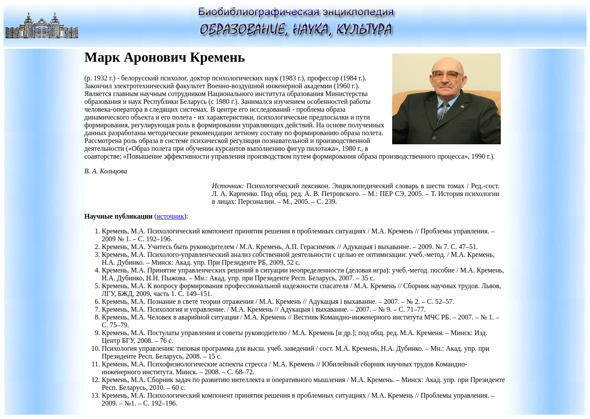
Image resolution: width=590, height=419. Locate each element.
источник (170, 216)
